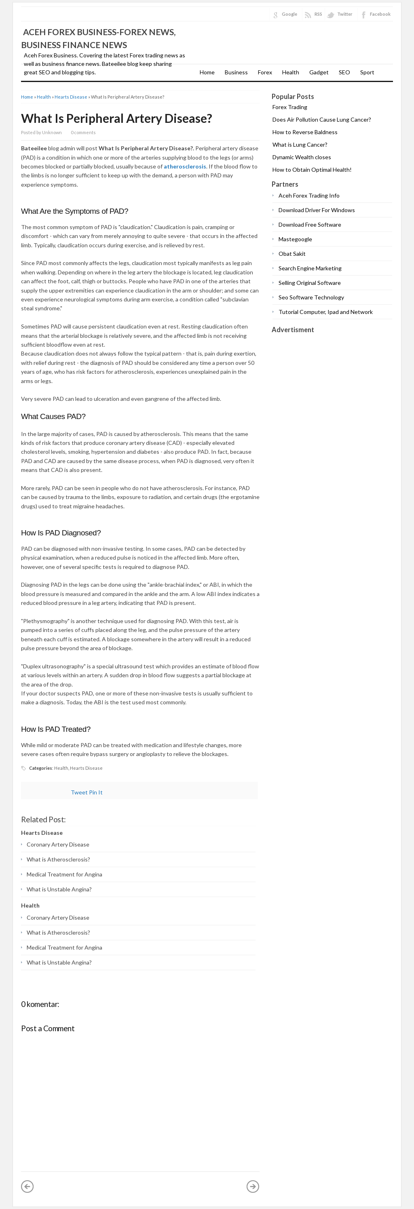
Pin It (96, 792)
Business (236, 72)
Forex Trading (289, 106)
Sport (367, 72)
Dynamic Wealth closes (301, 157)
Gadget (319, 72)
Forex (265, 72)
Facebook (380, 14)
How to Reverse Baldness (305, 131)
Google (289, 14)
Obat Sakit (292, 253)
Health (290, 72)
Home (207, 72)
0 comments (83, 132)
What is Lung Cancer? (299, 144)
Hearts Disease (71, 96)
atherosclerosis (185, 166)
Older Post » (253, 1186)
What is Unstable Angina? (59, 889)
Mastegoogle (295, 239)
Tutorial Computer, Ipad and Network (326, 311)
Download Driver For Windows (317, 209)
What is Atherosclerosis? (58, 859)
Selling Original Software (310, 282)
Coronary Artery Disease (58, 844)
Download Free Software (310, 224)
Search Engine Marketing (310, 268)
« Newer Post (27, 1186)
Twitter (345, 14)
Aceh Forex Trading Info (309, 195)
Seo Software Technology (311, 297)
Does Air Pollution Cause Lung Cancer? (321, 119)
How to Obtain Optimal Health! (312, 169)
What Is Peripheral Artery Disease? (116, 118)
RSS (318, 14)
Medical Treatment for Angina (64, 874)
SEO (344, 72)
